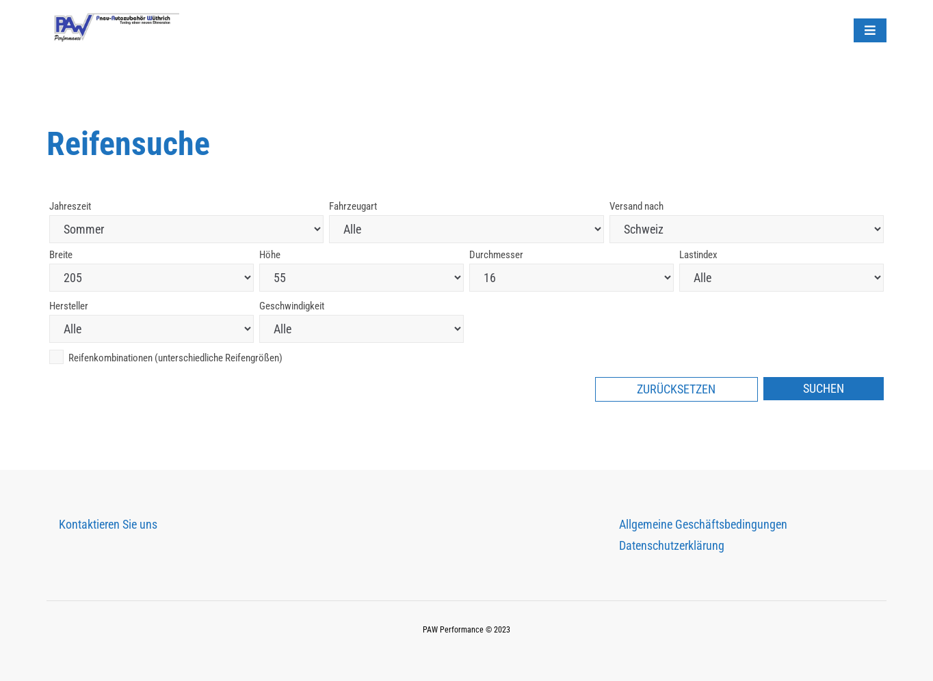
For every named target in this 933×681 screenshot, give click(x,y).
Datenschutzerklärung (671, 545)
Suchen (823, 388)
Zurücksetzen (676, 389)
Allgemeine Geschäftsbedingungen (703, 524)
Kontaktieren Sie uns (108, 524)
